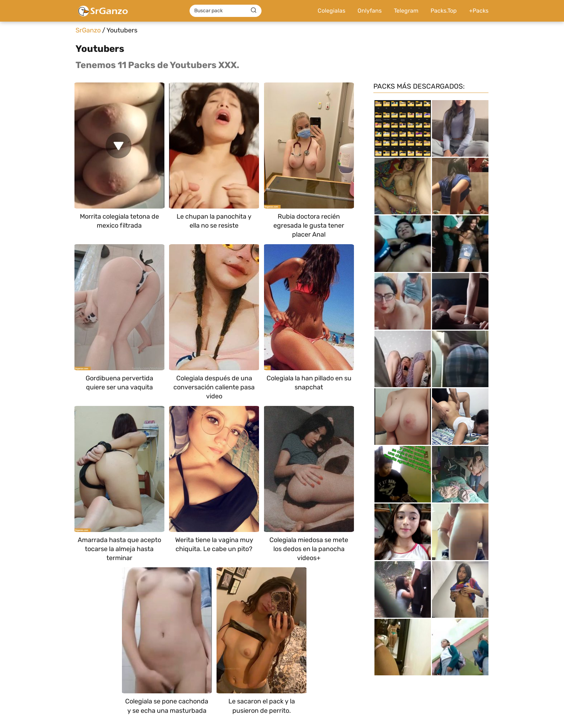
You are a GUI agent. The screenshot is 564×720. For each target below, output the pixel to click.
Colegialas (331, 10)
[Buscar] (253, 10)
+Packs (478, 10)
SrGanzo (88, 30)
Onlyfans (370, 10)
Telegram (406, 10)
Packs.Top (444, 10)
